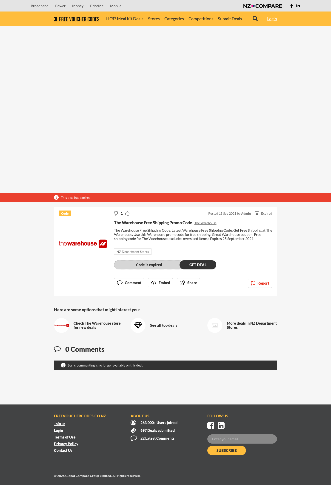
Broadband (40, 5)
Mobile (115, 5)
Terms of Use (65, 437)
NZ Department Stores (133, 252)
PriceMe (96, 5)
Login (272, 18)
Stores (154, 18)
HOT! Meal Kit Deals (124, 18)
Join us (59, 423)
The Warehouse (205, 223)
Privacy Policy (66, 444)
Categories (174, 18)
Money (77, 5)
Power (60, 5)
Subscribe (227, 450)
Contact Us (63, 450)
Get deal (197, 265)
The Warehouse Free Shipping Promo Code (153, 222)
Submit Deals (230, 18)
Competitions (200, 18)
